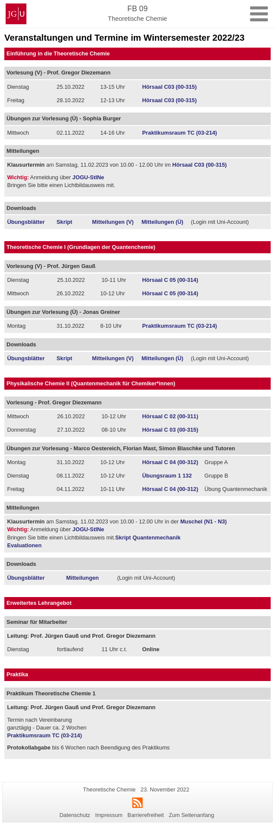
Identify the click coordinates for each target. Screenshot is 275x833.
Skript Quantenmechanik (148, 537)
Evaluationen (24, 545)
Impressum (109, 815)
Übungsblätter (26, 222)
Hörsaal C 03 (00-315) (170, 429)
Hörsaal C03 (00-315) (169, 87)
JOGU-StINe (88, 177)
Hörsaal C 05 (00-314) (170, 280)
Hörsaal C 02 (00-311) (170, 416)
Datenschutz (74, 815)
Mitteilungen (82, 578)
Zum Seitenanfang (191, 815)
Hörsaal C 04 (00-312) (170, 462)
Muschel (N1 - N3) (203, 521)
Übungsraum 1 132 (167, 475)
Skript (64, 222)
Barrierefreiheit (145, 815)
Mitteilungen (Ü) (163, 222)
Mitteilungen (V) (113, 222)
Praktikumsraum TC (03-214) (179, 132)
